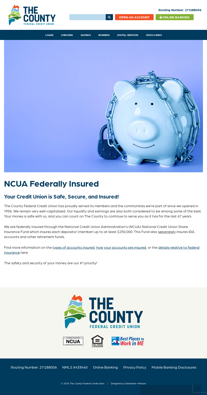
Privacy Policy (134, 367)
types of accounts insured (74, 247)
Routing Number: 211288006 (34, 367)
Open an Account (134, 17)
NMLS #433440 (75, 367)
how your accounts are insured (121, 247)
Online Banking (175, 17)
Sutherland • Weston (135, 383)
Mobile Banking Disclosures (174, 367)
